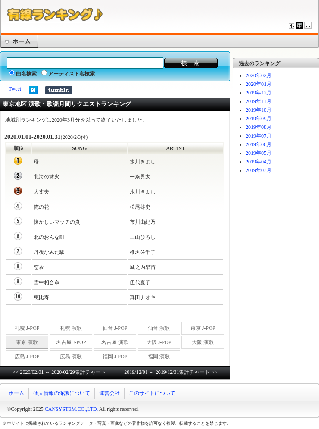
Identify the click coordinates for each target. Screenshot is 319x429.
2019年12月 (259, 93)
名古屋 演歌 (114, 342)
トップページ (19, 41)
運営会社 (109, 393)
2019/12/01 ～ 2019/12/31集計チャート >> (170, 372)
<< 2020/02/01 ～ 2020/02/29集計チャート (59, 372)
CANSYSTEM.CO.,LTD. (71, 409)
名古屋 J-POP (71, 342)
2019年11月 (259, 101)
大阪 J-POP (159, 342)
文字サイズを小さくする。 (291, 25)
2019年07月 (259, 136)
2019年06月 (259, 144)
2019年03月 (259, 170)
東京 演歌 (27, 342)
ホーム (16, 393)
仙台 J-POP (115, 328)
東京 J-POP (203, 328)
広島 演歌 (71, 357)
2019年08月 (259, 127)
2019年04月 (259, 162)
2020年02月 (259, 75)
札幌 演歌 (71, 328)
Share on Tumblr (58, 90)
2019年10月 (259, 110)
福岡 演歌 (159, 357)
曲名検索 (23, 74)
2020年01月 (259, 84)
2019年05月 (259, 153)
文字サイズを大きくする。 (308, 25)
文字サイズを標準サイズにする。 (299, 25)
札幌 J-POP (27, 328)
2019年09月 (259, 119)
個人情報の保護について (61, 393)
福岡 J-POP (115, 357)
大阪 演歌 (203, 342)
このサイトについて (152, 393)
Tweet (15, 89)
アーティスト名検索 (68, 74)
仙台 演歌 (159, 328)
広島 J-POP (27, 357)
